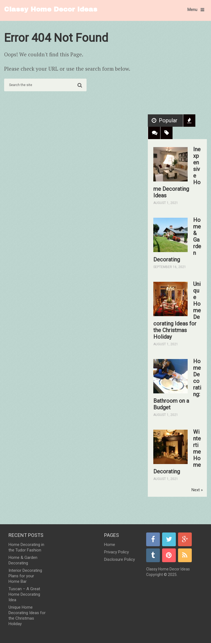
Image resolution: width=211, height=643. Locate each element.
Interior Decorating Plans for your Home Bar (25, 576)
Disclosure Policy (119, 559)
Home (109, 544)
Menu (192, 9)
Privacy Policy (116, 552)
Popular (168, 120)
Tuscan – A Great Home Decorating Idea (24, 594)
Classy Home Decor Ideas (50, 9)
